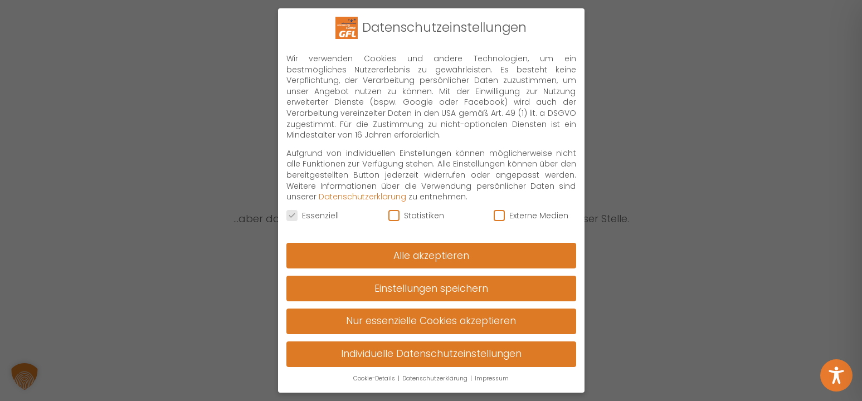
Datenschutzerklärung (362, 301)
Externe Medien (531, 320)
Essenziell (312, 320)
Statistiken (416, 320)
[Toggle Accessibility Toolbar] (836, 375)
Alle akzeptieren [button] (431, 360)
